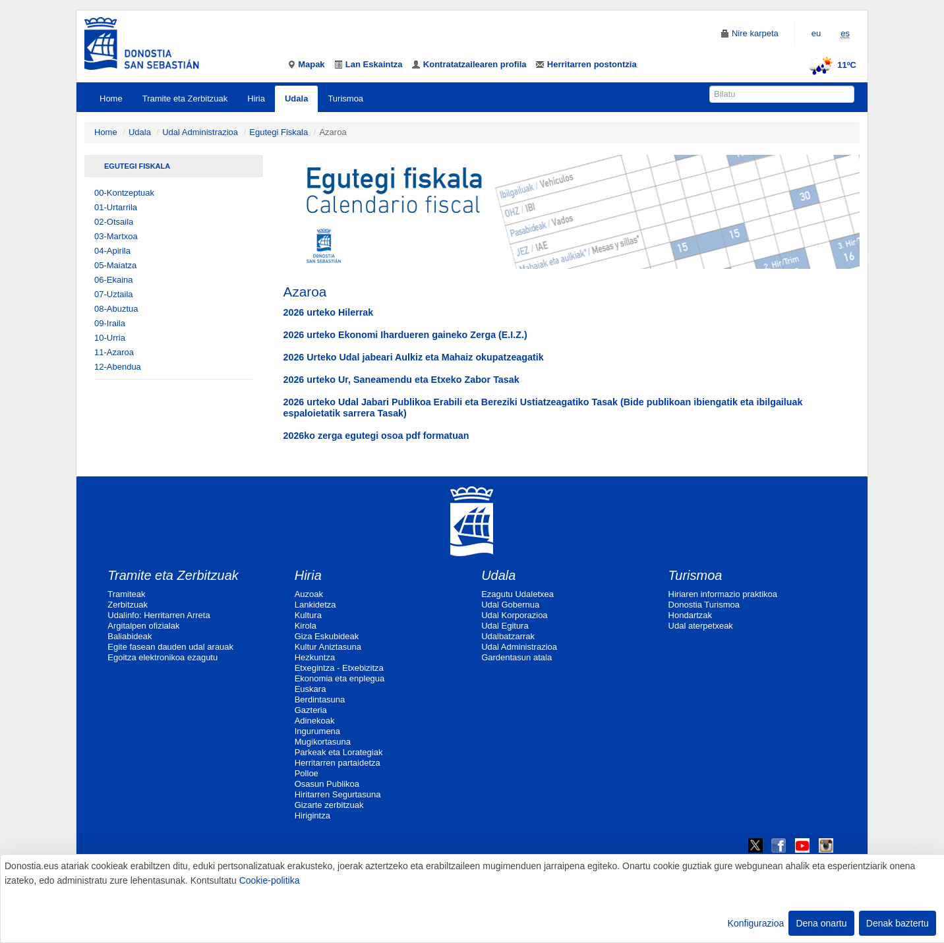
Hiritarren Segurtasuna (338, 794)
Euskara (310, 689)
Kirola (305, 626)
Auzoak (309, 594)
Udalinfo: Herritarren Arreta (158, 615)
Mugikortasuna (323, 742)
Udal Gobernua (510, 605)
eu (816, 33)
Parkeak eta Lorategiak (339, 752)
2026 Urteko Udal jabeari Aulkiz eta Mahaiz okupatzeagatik (413, 357)
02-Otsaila (113, 222)
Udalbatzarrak (508, 636)
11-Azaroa (114, 352)
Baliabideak (129, 636)
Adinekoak (315, 721)
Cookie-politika (269, 880)
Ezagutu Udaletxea (517, 594)
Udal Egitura (505, 626)
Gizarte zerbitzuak (329, 805)
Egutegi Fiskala (278, 132)
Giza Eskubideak (327, 636)
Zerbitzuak (127, 605)
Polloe (306, 773)
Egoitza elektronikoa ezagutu (162, 657)
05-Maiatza (115, 265)
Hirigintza (312, 815)
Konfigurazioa (756, 923)
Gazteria (311, 710)
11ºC (830, 65)
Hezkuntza (315, 657)
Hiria (256, 98)
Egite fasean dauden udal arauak (170, 647)
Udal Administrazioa (200, 132)
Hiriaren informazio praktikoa (722, 594)
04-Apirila (112, 251)
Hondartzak (690, 615)
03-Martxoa (116, 236)
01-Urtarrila (115, 207)
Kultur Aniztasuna (328, 647)
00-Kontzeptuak (124, 193)
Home (111, 98)
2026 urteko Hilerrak (328, 312)
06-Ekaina (113, 280)
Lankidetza (315, 605)
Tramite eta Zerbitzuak (185, 98)
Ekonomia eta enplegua (340, 678)
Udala (296, 98)
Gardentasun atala (516, 657)
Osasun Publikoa (327, 784)
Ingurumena (317, 731)
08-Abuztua (116, 309)
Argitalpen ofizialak (143, 626)
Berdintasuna (320, 699)
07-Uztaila (113, 294)
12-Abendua (117, 367)
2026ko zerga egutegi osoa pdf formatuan (376, 435)
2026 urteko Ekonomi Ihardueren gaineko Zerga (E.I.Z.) (405, 334)
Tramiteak (126, 594)
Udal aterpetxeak (700, 626)
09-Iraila (109, 323)
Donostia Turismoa (704, 605)
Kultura (308, 615)
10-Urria (109, 338)
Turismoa (345, 98)
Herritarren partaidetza (337, 763)
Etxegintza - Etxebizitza (339, 668)
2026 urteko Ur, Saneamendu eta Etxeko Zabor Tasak (401, 379)
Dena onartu (821, 923)
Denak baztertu (897, 923)
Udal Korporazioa (514, 615)
